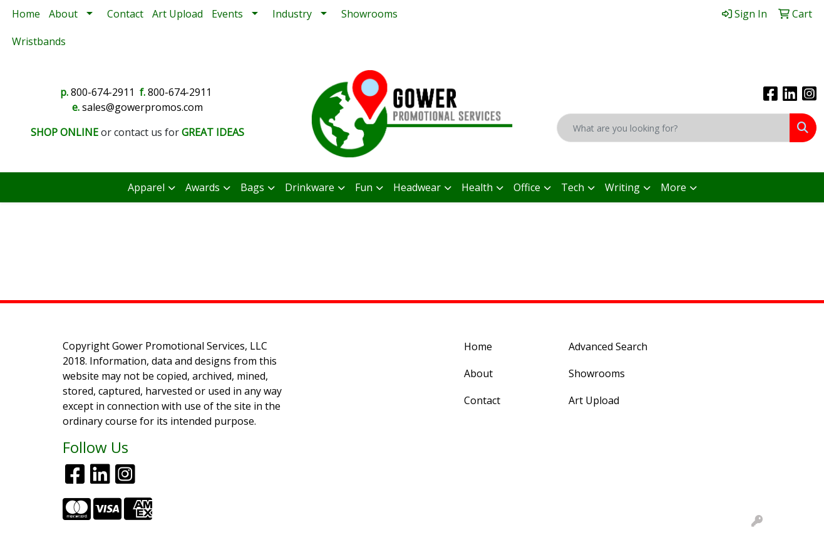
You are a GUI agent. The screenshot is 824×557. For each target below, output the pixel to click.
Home (26, 14)
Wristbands (39, 41)
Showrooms (369, 14)
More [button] (673, 187)
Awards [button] (202, 187)
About (63, 14)
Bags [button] (252, 187)
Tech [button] (572, 187)
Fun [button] (364, 187)
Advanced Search (608, 346)
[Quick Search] (673, 127)
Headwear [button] (417, 187)
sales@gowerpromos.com (142, 107)
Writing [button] (622, 187)
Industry (292, 14)
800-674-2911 (103, 92)
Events (227, 14)
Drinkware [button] (309, 187)
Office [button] (526, 187)
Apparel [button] (146, 187)
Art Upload (177, 14)
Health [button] (477, 187)
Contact (125, 14)
